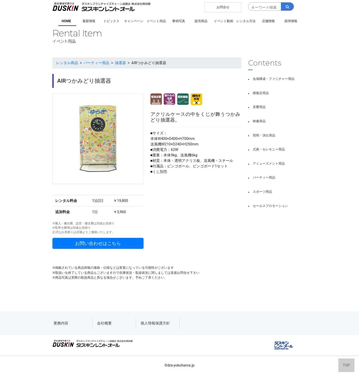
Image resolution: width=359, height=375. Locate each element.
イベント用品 (156, 21)
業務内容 (61, 323)
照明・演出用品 (264, 135)
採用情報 (290, 21)
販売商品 (201, 21)
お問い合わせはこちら (98, 243)
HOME (66, 21)
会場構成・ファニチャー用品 (273, 79)
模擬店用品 (261, 93)
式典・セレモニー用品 (269, 149)
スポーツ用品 (262, 192)
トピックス (111, 21)
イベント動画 (223, 21)
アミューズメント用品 (269, 164)
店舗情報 (268, 21)
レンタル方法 (246, 21)
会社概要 (104, 323)
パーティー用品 (264, 177)
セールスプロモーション (270, 206)
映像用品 (259, 121)
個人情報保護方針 (155, 323)
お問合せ (223, 7)
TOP (346, 365)
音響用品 (259, 107)
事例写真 (178, 21)
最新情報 (88, 21)
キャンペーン (133, 21)
